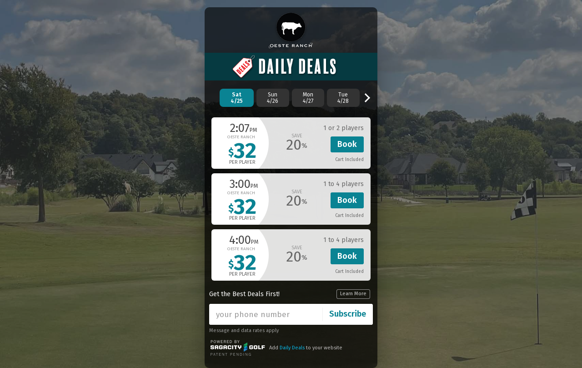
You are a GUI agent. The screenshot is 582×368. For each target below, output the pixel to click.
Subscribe (347, 314)
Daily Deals (292, 348)
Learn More (353, 294)
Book (347, 144)
